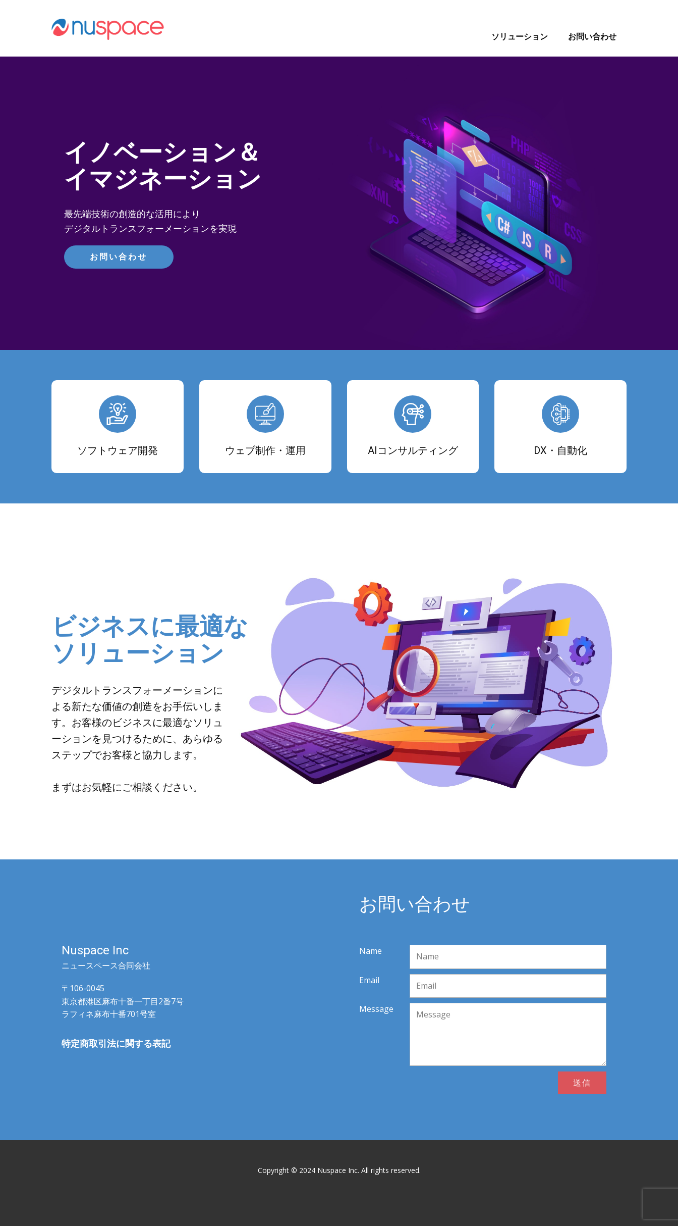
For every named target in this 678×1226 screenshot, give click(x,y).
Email (369, 980)
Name (370, 950)
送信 (582, 1082)
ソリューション (519, 36)
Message (376, 1008)
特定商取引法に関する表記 (116, 1043)
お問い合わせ (592, 36)
